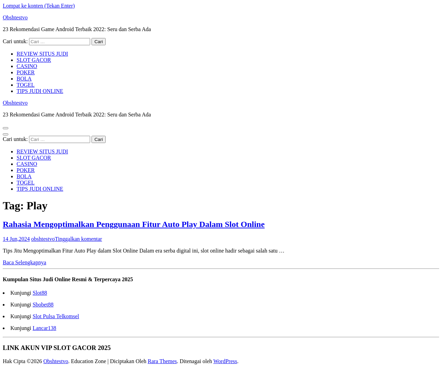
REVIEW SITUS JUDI (42, 54)
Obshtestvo (15, 17)
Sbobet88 (42, 304)
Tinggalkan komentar (78, 239)
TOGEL (26, 85)
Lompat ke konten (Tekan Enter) (39, 6)
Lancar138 (44, 328)
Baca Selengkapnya (24, 262)
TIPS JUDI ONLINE (40, 91)
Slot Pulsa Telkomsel (55, 316)
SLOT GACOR (34, 60)
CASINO (27, 66)
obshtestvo (43, 239)
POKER (26, 72)
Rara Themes (162, 361)
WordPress (225, 361)
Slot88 (39, 293)
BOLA (24, 79)
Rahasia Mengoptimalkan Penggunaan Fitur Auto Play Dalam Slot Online (134, 224)
